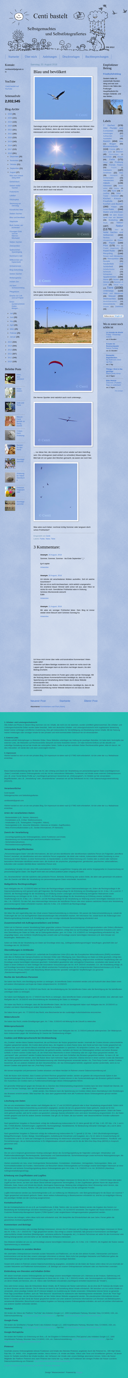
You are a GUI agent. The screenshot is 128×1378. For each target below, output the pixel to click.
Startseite (13, 56)
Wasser (112, 296)
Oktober (13, 164)
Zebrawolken (15, 246)
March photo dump (113, 374)
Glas (121, 173)
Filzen (105, 162)
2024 (10, 122)
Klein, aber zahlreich (20, 377)
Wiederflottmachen (110, 301)
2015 (10, 342)
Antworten (44, 567)
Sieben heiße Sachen (15, 187)
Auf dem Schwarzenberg (17, 287)
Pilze (105, 245)
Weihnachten (109, 298)
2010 (10, 361)
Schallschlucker (109, 269)
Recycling (108, 253)
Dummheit (107, 157)
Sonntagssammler (20, 460)
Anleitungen (50, 56)
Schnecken (107, 274)
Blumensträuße (110, 146)
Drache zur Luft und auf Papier (17, 297)
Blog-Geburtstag (16, 270)
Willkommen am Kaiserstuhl (16, 261)
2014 (10, 346)
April (12, 325)
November (14, 160)
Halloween (107, 186)
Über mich (31, 56)
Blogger (79, 1372)
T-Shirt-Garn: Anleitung (20, 433)
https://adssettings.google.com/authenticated (82, 1316)
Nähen (120, 222)
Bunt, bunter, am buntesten (16, 226)
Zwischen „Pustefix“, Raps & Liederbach (114, 384)
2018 (10, 145)
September (14, 168)
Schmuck (107, 272)
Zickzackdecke (109, 304)
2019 (10, 141)
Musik (105, 223)
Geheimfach (14, 182)
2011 (10, 357)
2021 (10, 134)
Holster (116, 188)
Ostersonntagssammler (21, 490)
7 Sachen (109, 125)
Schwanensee (15, 266)
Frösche (113, 167)
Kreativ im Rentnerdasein (112, 345)
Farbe (42, 539)
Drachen (119, 152)
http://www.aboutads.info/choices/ (68, 1088)
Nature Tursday (112, 348)
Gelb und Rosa (20, 404)
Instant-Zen (14, 282)
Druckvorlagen (71, 56)
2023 (10, 126)
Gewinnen (107, 173)
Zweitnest (119, 306)
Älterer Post (90, 701)
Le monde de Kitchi (114, 332)
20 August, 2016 (55, 555)
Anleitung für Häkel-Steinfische (21, 476)
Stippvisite (14, 221)
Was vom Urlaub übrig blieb (16, 176)
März (12, 329)
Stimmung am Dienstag (15, 204)
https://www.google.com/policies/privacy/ (39, 1316)
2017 (10, 149)
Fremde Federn (116, 165)
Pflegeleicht (14, 292)
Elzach (120, 157)
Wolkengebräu (15, 278)
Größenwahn (108, 178)
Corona (112, 149)
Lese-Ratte (108, 209)
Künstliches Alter (16, 210)
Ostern (120, 240)
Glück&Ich (113, 175)
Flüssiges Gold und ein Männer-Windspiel (16, 234)
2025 (10, 118)
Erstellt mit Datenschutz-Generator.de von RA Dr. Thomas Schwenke (32, 1366)
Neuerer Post (38, 701)
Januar (13, 337)
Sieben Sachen (16, 214)
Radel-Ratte (109, 250)
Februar (13, 333)
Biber (121, 141)
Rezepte (106, 261)
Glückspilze (14, 199)
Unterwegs (108, 290)
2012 (10, 354)
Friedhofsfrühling (112, 74)
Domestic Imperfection (111, 356)
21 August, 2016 (55, 606)
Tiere (53, 539)
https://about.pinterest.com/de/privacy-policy (52, 1361)
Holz (105, 191)
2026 (10, 114)
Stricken (106, 282)
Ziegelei (106, 306)
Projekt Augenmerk (111, 248)
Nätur (116, 229)
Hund (114, 191)
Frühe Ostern (19, 390)
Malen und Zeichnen (113, 212)
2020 (10, 137)
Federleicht (14, 192)
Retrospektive (113, 259)
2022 (10, 130)
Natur (48, 539)
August (13, 172)
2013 (10, 350)
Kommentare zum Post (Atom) (52, 706)
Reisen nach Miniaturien (113, 256)
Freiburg (119, 162)
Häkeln (106, 183)
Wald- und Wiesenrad (113, 293)
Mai (11, 321)
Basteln (107, 141)
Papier (112, 242)
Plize (118, 245)
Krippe (114, 207)
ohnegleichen (108, 240)
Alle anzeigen (119, 391)
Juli (11, 313)
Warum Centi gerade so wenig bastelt (21, 421)
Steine (105, 279)
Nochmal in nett (16, 256)
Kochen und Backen (113, 204)
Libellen (13, 196)
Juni (12, 317)
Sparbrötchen (109, 277)
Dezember (14, 156)
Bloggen (113, 144)
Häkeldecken (108, 180)
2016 (10, 153)
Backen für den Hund (20, 447)
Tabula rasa (118, 285)
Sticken (116, 279)
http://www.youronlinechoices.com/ (18, 1091)
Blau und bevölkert (17, 217)
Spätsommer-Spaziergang (16, 251)
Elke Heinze (111, 380)
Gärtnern (107, 170)
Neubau (106, 238)
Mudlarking (113, 220)
